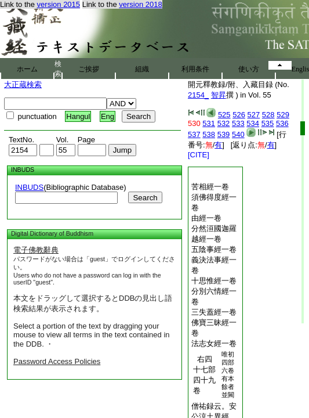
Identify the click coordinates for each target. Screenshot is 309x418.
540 (238, 134)
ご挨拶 (88, 69)
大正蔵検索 (23, 84)
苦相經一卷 (210, 186)
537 (194, 134)
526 (238, 114)
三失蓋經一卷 (214, 312)
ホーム (27, 69)
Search (145, 197)
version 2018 (140, 4)
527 (254, 114)
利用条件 (195, 69)
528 (268, 114)
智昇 (218, 95)
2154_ (198, 95)
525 (224, 114)
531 (208, 123)
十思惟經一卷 (214, 280)
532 (223, 123)
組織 (142, 69)
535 (267, 123)
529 (283, 114)
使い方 (248, 69)
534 (252, 123)
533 (238, 123)
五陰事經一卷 (214, 249)
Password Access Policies (56, 361)
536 (282, 123)
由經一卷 (206, 218)
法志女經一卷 (214, 343)
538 (208, 134)
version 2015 (58, 4)
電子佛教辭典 (36, 250)
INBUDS (29, 187)
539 (223, 134)
